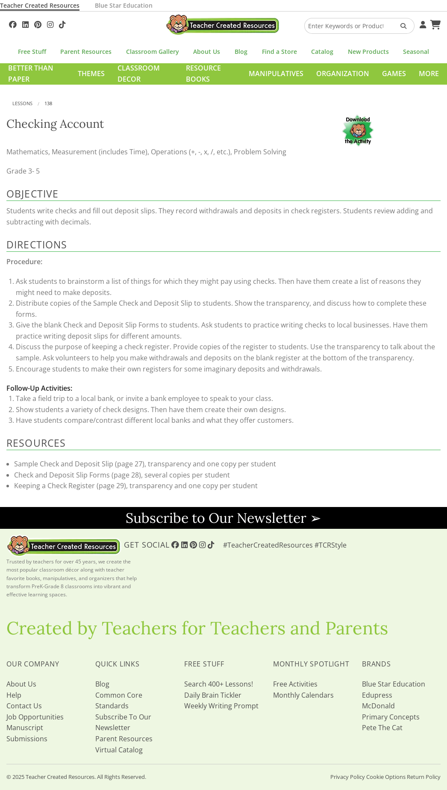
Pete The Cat (382, 727)
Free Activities (295, 684)
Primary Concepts (391, 717)
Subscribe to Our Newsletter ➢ (223, 518)
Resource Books (203, 73)
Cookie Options (386, 777)
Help (13, 695)
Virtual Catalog (119, 750)
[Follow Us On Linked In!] (25, 23)
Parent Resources (86, 51)
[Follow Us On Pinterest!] (37, 23)
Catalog (322, 51)
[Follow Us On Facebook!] (13, 23)
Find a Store (279, 51)
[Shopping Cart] (434, 23)
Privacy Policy (347, 777)
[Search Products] (401, 26)
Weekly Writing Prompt (221, 705)
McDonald (378, 705)
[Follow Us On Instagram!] (50, 23)
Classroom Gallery (152, 51)
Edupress (377, 695)
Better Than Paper (30, 73)
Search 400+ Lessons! (218, 684)
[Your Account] (422, 23)
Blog (241, 51)
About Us (206, 51)
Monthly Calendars (303, 695)
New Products (368, 51)
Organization (342, 73)
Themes (91, 73)
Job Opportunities (35, 717)
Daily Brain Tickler (212, 695)
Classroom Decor (139, 73)
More (429, 73)
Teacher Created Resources (39, 5)
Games (394, 73)
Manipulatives (276, 73)
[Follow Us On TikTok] (62, 23)
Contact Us (24, 705)
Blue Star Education (124, 5)
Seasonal (416, 51)
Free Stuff (32, 51)
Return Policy (424, 777)
